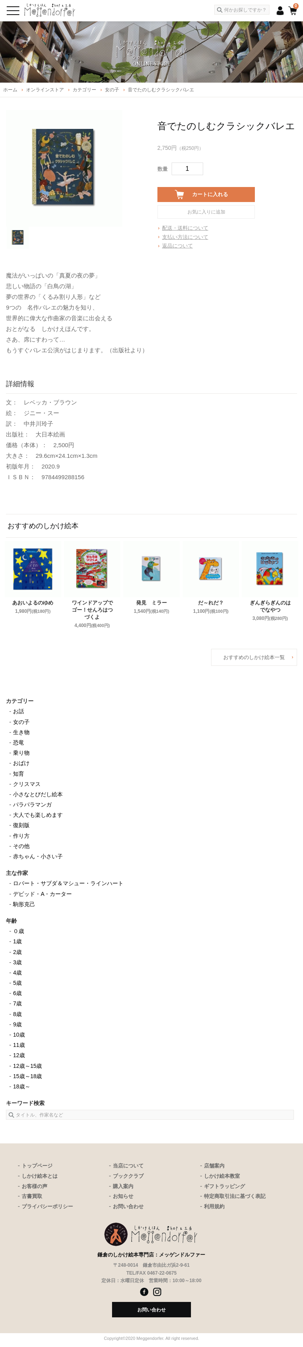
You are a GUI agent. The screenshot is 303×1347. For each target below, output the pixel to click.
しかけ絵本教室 (222, 1176)
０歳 (18, 931)
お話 (18, 711)
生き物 (21, 732)
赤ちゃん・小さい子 (38, 856)
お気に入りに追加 (206, 212)
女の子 (21, 722)
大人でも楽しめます (38, 815)
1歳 (17, 941)
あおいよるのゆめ (32, 603)
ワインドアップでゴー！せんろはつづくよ (92, 610)
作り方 (21, 836)
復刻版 (21, 825)
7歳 (17, 1003)
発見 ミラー (151, 603)
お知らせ (123, 1196)
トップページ (37, 1166)
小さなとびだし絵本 (38, 794)
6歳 (17, 993)
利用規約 (214, 1206)
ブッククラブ (128, 1176)
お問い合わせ (128, 1206)
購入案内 (123, 1186)
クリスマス (27, 784)
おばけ (21, 763)
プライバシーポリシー (47, 1206)
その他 (21, 846)
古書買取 (32, 1196)
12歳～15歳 (27, 1066)
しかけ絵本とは (40, 1176)
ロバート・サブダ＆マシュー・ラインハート (68, 883)
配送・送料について (185, 228)
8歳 (17, 1014)
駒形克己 (24, 904)
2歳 (17, 952)
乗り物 (21, 753)
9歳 (17, 1024)
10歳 (19, 1035)
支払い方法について (185, 237)
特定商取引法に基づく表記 (235, 1196)
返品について (177, 246)
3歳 (17, 962)
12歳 (19, 1055)
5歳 (17, 983)
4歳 (17, 972)
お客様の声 (34, 1186)
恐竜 (18, 742)
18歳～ (21, 1086)
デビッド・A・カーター (42, 894)
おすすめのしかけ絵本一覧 (254, 657)
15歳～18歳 (27, 1076)
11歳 (19, 1045)
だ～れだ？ (211, 603)
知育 (18, 774)
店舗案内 (214, 1166)
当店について (128, 1166)
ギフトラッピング (224, 1186)
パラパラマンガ (32, 804)
